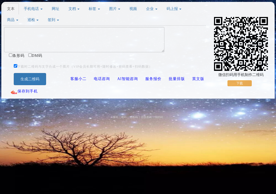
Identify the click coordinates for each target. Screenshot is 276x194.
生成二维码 (29, 79)
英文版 (198, 79)
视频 (133, 9)
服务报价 (153, 79)
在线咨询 (146, 117)
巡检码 (134, 117)
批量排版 (177, 79)
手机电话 (33, 9)
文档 (74, 9)
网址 (55, 9)
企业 (151, 9)
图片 (114, 9)
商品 (12, 20)
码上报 (174, 9)
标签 (94, 9)
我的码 (159, 117)
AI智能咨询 (127, 79)
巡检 (33, 20)
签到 (53, 20)
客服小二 (78, 79)
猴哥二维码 (119, 117)
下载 (239, 83)
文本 (11, 9)
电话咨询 (102, 79)
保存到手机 (24, 91)
